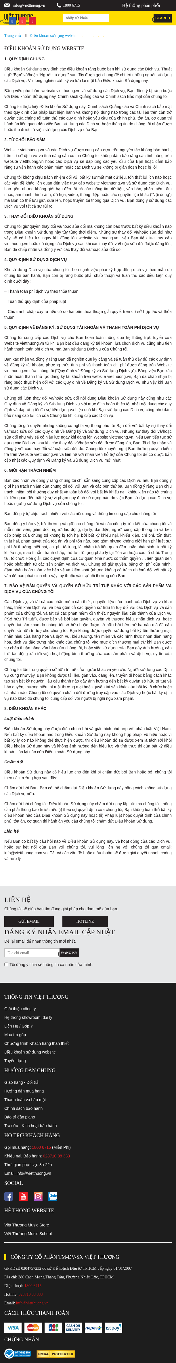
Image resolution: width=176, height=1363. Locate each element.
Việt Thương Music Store (26, 1225)
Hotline (85, 921)
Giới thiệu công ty (20, 1008)
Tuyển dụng (15, 1060)
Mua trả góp (15, 1034)
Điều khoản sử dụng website (53, 35)
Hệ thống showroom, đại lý (28, 1017)
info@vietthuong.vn (29, 5)
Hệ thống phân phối (141, 5)
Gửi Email (29, 921)
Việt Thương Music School (28, 1233)
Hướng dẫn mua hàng (24, 1091)
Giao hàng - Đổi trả (21, 1082)
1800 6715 (71, 5)
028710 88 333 (56, 1156)
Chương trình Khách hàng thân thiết (36, 1043)
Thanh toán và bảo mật (25, 1099)
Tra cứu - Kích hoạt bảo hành (30, 1125)
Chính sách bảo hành (23, 1108)
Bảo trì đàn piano (19, 1117)
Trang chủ (12, 35)
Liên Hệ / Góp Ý (18, 1026)
